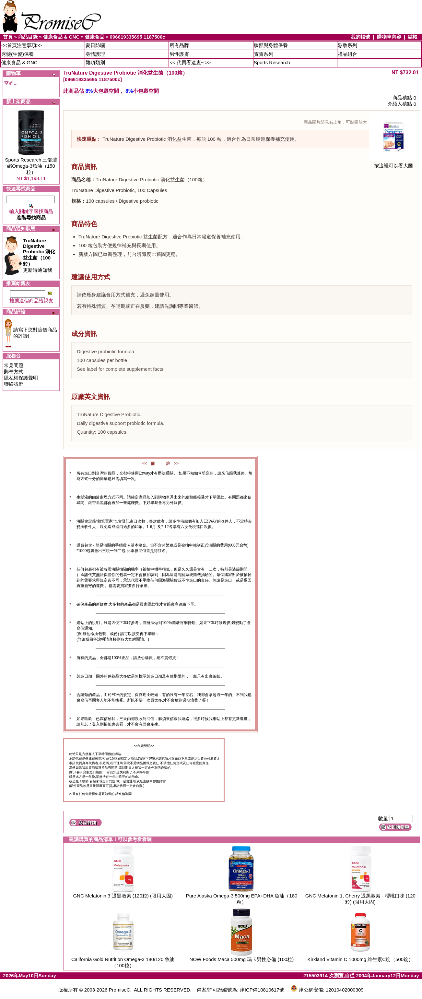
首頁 (8, 37)
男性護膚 (179, 54)
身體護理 (95, 54)
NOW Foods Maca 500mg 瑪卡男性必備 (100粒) (242, 959)
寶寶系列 (263, 54)
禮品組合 (347, 54)
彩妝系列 (347, 45)
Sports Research (272, 62)
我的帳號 (360, 37)
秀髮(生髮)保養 (17, 54)
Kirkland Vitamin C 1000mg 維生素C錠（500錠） (361, 959)
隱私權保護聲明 (21, 377)
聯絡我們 (13, 384)
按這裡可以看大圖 (393, 163)
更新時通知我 (39, 255)
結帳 (412, 37)
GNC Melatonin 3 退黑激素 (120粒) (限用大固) (123, 895)
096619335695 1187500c (137, 37)
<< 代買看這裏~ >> (190, 62)
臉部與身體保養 (271, 45)
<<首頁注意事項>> (21, 45)
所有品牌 (179, 45)
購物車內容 (389, 37)
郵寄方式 (13, 371)
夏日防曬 (95, 45)
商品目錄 (28, 37)
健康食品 (94, 37)
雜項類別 (95, 62)
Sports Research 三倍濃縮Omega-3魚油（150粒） (31, 166)
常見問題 (13, 365)
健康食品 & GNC (61, 37)
